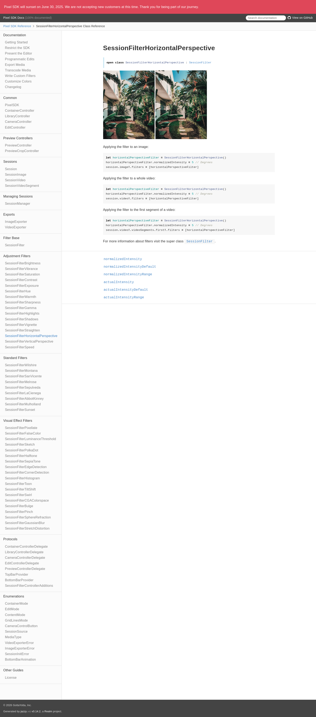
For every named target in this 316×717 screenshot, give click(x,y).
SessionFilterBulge (19, 506)
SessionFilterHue (18, 291)
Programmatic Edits (19, 59)
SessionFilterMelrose (20, 382)
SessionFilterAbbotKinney (24, 398)
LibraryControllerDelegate (24, 552)
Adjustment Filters (16, 256)
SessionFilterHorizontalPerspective (31, 336)
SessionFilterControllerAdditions (29, 585)
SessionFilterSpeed (19, 347)
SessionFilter (14, 245)
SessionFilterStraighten (22, 330)
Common (10, 98)
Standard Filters (15, 358)
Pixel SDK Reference (17, 26)
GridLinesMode (16, 620)
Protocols (10, 539)
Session (11, 169)
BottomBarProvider (19, 580)
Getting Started (16, 42)
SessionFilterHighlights (22, 313)
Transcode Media (18, 70)
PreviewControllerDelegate (25, 569)
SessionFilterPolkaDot (21, 450)
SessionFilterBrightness (23, 263)
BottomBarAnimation (20, 659)
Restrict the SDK (17, 48)
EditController (15, 127)
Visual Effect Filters (17, 420)
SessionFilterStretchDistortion (27, 528)
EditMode (12, 609)
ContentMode (15, 615)
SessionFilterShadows (21, 319)
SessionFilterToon (18, 484)
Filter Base (11, 238)
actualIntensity (120, 282)
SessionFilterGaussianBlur (25, 523)
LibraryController (17, 116)
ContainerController (19, 110)
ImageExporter (16, 221)
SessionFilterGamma (20, 308)
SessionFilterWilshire (21, 365)
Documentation (14, 35)
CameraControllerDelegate (25, 557)
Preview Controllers (18, 138)
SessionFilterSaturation (22, 274)
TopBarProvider (16, 574)
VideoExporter (15, 227)
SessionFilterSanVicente (23, 376)
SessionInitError (17, 654)
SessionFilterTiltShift (20, 489)
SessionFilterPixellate (21, 428)
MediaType (13, 637)
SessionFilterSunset (20, 409)
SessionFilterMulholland (23, 404)
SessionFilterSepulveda (23, 387)
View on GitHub (300, 17)
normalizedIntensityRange (129, 274)
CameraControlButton (21, 626)
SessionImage (15, 174)
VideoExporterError (19, 643)
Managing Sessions (18, 196)
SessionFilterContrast (21, 280)
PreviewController (18, 145)
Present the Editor (18, 53)
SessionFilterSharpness (23, 302)
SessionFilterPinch (19, 512)
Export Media (15, 64)
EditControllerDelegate (22, 563)
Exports (9, 214)
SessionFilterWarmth (20, 297)
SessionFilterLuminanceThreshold (30, 439)
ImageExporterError (20, 648)
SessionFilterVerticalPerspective (29, 341)
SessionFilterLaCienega (23, 393)
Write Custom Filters (20, 76)
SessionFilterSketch (20, 444)
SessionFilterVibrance (21, 269)
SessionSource (16, 631)
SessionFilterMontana (21, 370)
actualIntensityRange (125, 297)
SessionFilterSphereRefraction (28, 517)
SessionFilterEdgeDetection (26, 467)
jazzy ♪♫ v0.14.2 (31, 711)
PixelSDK (12, 105)
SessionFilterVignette (21, 325)
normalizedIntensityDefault (131, 267)
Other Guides (13, 670)
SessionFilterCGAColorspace (27, 500)
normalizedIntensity (124, 259)
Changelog (13, 87)
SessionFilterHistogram (22, 478)
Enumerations (13, 596)
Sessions (10, 161)
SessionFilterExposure (22, 285)
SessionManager (17, 203)
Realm (48, 711)
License (11, 677)
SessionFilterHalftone (21, 456)
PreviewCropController (22, 151)
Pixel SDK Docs (14, 17)
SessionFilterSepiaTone (23, 461)
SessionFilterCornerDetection (27, 472)
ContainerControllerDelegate (26, 546)
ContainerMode (16, 603)
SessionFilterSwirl (18, 495)
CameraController (18, 121)
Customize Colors (18, 81)
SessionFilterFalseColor (23, 433)
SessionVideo (15, 180)
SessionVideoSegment (22, 185)
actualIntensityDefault (127, 290)
